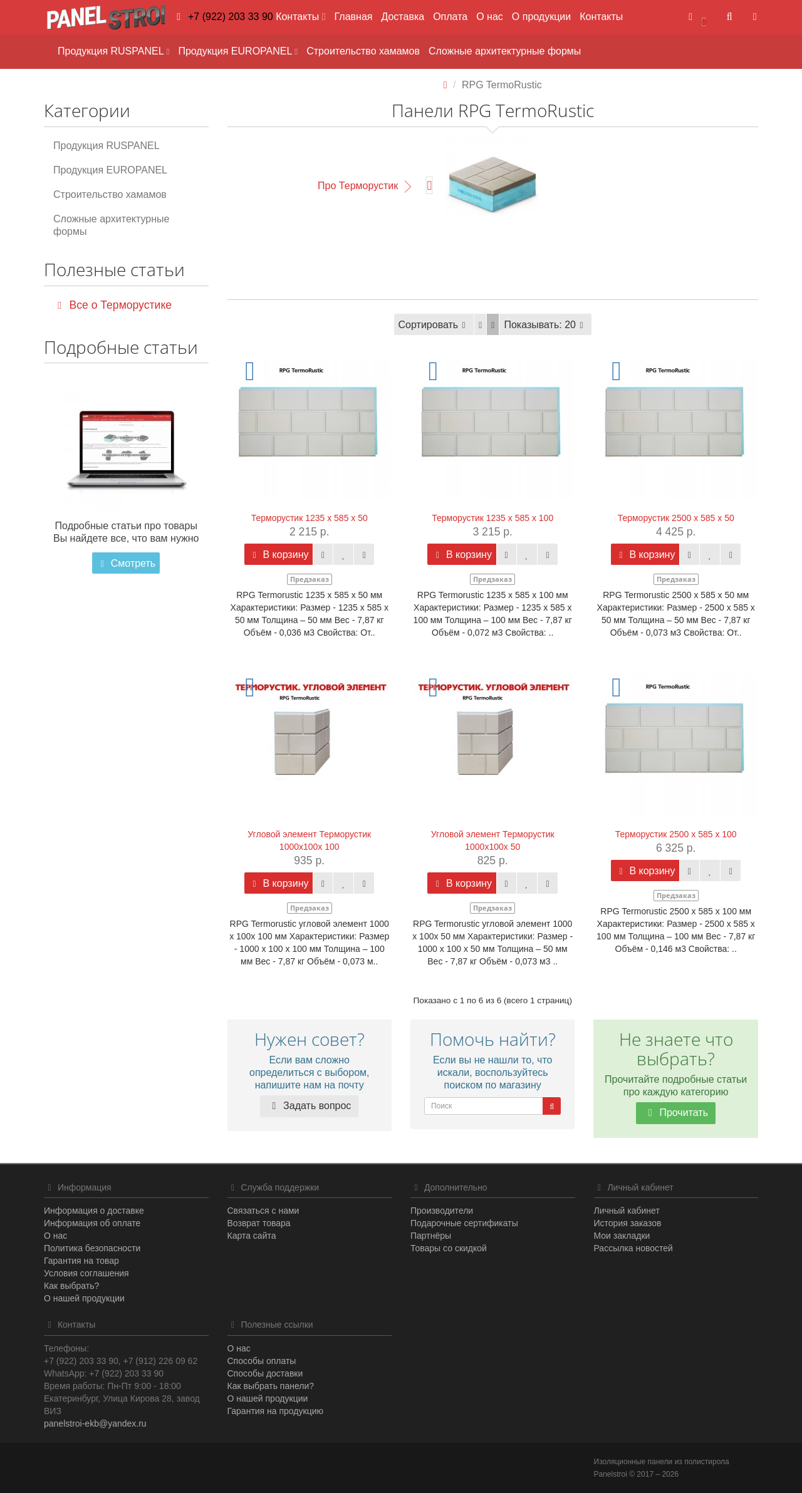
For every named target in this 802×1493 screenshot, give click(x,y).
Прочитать (675, 1112)
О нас (489, 16)
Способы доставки (265, 1373)
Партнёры (430, 1236)
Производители (441, 1211)
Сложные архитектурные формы (505, 51)
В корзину (278, 554)
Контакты (601, 16)
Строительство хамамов (363, 51)
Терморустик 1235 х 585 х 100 (492, 518)
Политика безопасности (92, 1248)
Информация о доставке (94, 1211)
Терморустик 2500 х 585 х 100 (676, 834)
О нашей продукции (84, 1298)
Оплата (450, 16)
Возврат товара (259, 1223)
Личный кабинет (627, 1211)
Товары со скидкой (448, 1248)
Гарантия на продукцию (275, 1411)
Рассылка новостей (633, 1248)
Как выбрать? (71, 1286)
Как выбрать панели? (271, 1386)
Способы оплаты (261, 1361)
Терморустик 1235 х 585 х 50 (309, 518)
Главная (354, 16)
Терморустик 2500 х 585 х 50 (676, 518)
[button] (697, 17)
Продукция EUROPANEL (238, 51)
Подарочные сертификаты (464, 1223)
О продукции (541, 16)
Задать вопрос (309, 1105)
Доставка (402, 16)
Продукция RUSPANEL (113, 51)
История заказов (628, 1223)
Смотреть (125, 563)
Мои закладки (622, 1236)
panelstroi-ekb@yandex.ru (95, 1423)
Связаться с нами (263, 1211)
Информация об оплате (92, 1223)
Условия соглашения (86, 1273)
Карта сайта (251, 1236)
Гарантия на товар (81, 1261)
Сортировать (434, 324)
